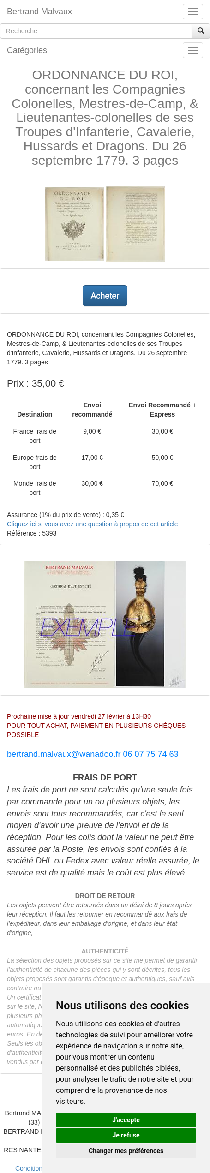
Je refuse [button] (125, 1135)
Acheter (104, 295)
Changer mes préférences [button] (126, 1151)
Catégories (27, 50)
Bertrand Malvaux (39, 11)
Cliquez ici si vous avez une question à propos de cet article (92, 524)
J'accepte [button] (126, 1120)
